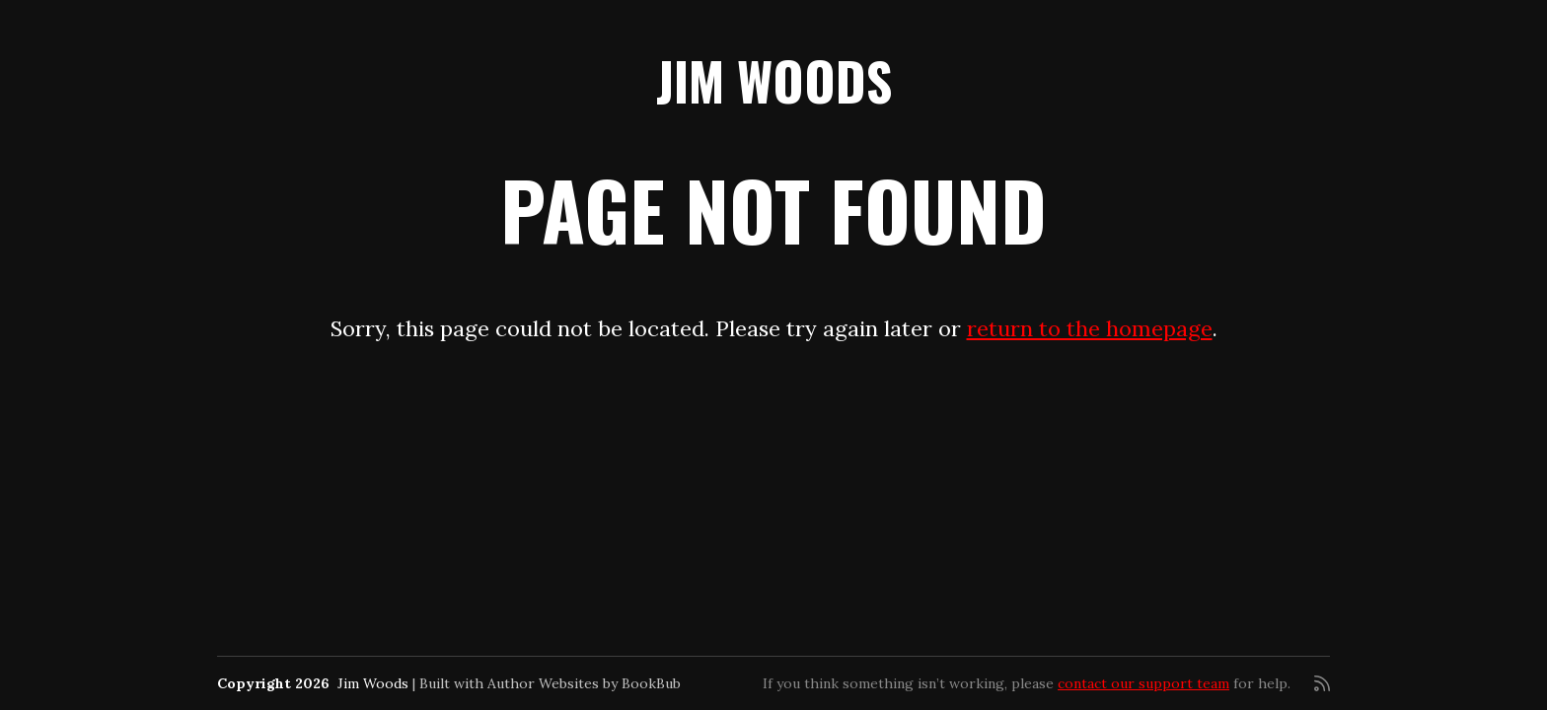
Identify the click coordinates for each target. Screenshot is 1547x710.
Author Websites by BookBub (584, 683)
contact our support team (1143, 683)
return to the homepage (1090, 328)
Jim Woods (774, 80)
